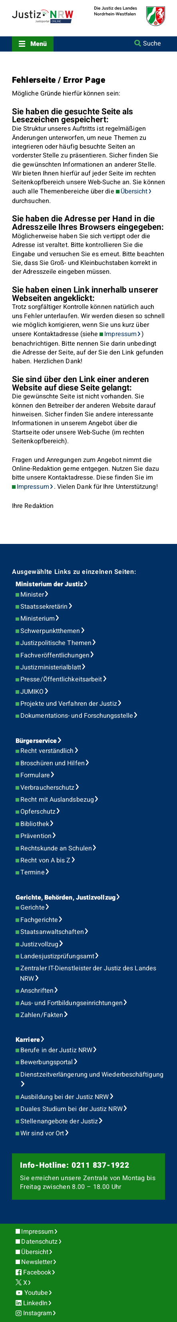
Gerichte (32, 907)
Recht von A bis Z (45, 860)
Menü (38, 44)
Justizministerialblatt (50, 667)
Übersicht (134, 191)
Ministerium (37, 618)
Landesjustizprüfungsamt (57, 956)
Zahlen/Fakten (41, 1015)
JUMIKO (32, 692)
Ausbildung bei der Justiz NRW (64, 1097)
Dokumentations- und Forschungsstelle (76, 716)
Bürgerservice (36, 741)
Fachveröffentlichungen (54, 655)
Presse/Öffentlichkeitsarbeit (61, 679)
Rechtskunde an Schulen (56, 848)
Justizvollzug (39, 944)
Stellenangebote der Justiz (59, 1121)
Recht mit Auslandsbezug (57, 799)
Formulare (35, 775)
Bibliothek (34, 824)
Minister (32, 594)
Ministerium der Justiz (49, 584)
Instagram (37, 1313)
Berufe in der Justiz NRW (56, 1050)
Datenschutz (39, 1241)
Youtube (36, 1293)
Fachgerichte (39, 920)
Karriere (28, 1040)
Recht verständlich (47, 751)
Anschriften (37, 990)
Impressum (120, 334)
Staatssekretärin (44, 606)
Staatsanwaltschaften (52, 932)
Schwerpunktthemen (50, 631)
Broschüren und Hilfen (52, 763)
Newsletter (36, 1262)
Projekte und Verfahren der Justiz (68, 704)
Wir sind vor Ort (42, 1133)
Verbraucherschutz (47, 787)
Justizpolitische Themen (55, 643)
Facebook (37, 1272)
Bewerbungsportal (46, 1062)
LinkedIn (35, 1303)
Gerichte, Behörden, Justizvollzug (65, 897)
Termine (32, 872)
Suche (152, 43)
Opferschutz (38, 811)
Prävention (36, 836)
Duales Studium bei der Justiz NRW (71, 1109)
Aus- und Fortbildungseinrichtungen (71, 1003)
